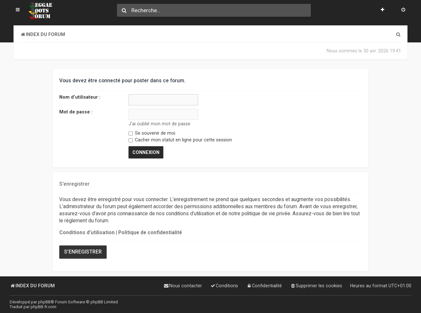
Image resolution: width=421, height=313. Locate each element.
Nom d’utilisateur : (79, 97)
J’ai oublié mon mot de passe (159, 123)
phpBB (44, 302)
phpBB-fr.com (43, 306)
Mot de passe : (75, 111)
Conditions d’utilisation (87, 232)
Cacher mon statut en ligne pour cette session (180, 139)
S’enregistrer (83, 251)
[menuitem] (403, 10)
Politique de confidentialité (150, 232)
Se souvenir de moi (152, 133)
